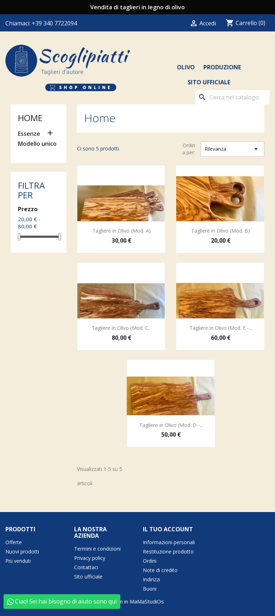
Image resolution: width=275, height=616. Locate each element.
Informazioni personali (169, 542)
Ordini (149, 560)
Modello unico (37, 144)
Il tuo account (168, 529)
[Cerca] (232, 97)
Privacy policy (89, 558)
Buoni (149, 588)
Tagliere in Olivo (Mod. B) (220, 230)
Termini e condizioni (97, 548)
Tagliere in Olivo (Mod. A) (121, 230)
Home (30, 118)
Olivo (186, 67)
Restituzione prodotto (168, 551)
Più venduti (18, 560)
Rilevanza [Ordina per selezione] (232, 149)
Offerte (13, 542)
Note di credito (160, 570)
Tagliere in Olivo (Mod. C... (121, 327)
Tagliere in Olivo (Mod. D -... (171, 425)
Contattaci (86, 567)
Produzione (222, 67)
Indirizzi (151, 579)
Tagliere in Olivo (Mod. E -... (220, 327)
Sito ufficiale (209, 82)
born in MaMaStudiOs (137, 601)
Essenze (29, 134)
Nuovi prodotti (22, 551)
